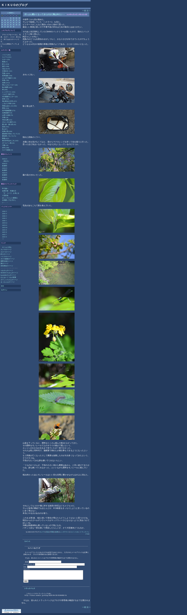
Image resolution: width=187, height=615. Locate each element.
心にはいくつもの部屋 (8, 277)
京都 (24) (5, 117)
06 (5, 20)
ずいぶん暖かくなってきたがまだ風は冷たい (43, 14)
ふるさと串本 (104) (8, 103)
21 (7, 24)
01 (10, 18)
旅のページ (4, 263)
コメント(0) (74, 532)
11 (19, 20)
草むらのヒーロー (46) (10, 85)
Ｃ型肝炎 (5, 195)
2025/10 (4, 227)
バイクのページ (6, 256)
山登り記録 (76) (7, 115)
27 (5, 26)
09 (13, 20)
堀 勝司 (4, 166)
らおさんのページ (7, 270)
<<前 (84, 11)
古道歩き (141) (7, 71)
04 (19, 18)
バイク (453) (6, 55)
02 (13, 18)
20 (5, 24)
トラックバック (29, 588)
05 (2, 20)
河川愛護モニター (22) (10, 96)
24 (16, 24)
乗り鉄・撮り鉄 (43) (9, 124)
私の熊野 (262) (7, 87)
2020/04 (11, 12)
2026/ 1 (4, 220)
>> (13, 12)
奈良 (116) (5, 99)
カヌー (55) (6, 59)
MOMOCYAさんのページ (9, 273)
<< (7, 12)
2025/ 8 (4, 232)
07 (7, 20)
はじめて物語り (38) (9, 78)
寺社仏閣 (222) (7, 120)
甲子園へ (5, 188)
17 (16, 22)
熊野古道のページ (7, 261)
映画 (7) (4, 62)
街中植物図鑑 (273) (8, 110)
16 (13, 22)
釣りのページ (5, 254)
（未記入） (6, 161)
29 (10, 26)
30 (13, 26)
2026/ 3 (4, 216)
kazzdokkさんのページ (8, 275)
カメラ (42, 532)
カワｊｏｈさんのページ (9, 280)
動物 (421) (5, 138)
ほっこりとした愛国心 (10, 198)
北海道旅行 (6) (7, 113)
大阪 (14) (5, 145)
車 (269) (4, 89)
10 (16, 20)
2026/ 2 (4, 218)
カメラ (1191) (6, 57)
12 (2, 22)
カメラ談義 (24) (7, 150)
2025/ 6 (4, 237)
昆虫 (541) (5, 127)
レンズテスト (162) (8, 92)
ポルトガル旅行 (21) (9, 122)
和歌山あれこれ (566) (9, 106)
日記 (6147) (6, 69)
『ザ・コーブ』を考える (10, 193)
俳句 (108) (5, 148)
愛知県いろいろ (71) (9, 136)
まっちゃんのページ (8, 282)
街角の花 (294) (7, 131)
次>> (89, 11)
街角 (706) (5, 80)
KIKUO (4, 159)
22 (10, 24)
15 (10, 22)
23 (13, 24)
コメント (27, 541)
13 (5, 22)
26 (2, 26)
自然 (56, 532)
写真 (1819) (6, 73)
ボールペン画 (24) (8, 143)
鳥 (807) (4, 129)
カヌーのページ (6, 252)
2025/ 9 (4, 230)
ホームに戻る (6, 247)
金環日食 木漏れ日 (9, 191)
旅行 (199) (5, 66)
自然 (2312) (6, 83)
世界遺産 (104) (7, 76)
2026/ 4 (4, 213)
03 (16, 18)
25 (19, 24)
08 (10, 20)
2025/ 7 (4, 234)
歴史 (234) (5, 108)
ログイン (4, 290)
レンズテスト (64, 532)
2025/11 (4, 225)
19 (2, 24)
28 (7, 26)
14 (7, 22)
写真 (52, 532)
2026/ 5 (4, 211)
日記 (47, 532)
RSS (2, 286)
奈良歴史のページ (7, 266)
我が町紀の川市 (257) (9, 101)
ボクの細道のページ (8, 259)
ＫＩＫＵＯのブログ (14, 5)
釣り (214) (5, 64)
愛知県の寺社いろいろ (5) (11, 134)
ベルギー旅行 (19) (8, 94)
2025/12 (4, 223)
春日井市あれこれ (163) (10, 140)
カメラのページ (6, 249)
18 (19, 22)
